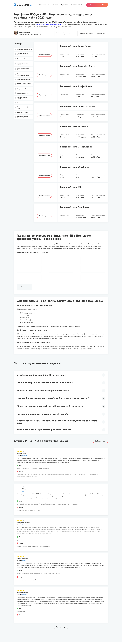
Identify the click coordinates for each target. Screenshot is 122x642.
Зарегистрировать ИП (97, 5)
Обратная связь (90, 630)
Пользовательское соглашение (51, 630)
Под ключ (55, 5)
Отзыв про (22, 438)
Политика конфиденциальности (73, 630)
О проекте (29, 630)
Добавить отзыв (100, 424)
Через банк (64, 5)
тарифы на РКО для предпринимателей (48, 24)
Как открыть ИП (44, 5)
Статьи (37, 630)
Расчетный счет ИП (77, 5)
